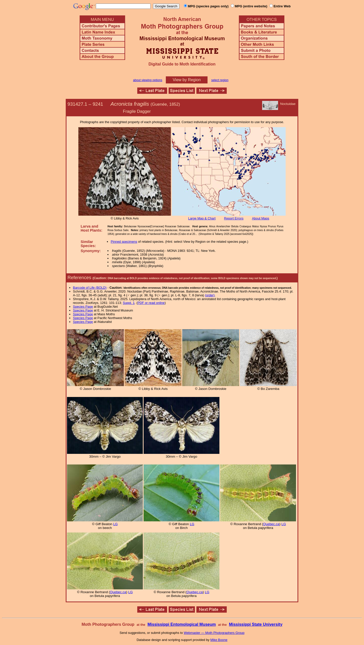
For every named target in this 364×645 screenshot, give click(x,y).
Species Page (83, 306)
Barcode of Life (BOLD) (90, 288)
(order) (210, 295)
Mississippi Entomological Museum (181, 624)
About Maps (260, 218)
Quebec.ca (271, 524)
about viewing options (147, 80)
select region (220, 80)
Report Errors (233, 218)
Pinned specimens (124, 241)
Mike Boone (219, 640)
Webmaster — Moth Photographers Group (214, 633)
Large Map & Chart (202, 218)
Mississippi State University (256, 624)
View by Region (187, 80)
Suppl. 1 (129, 303)
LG (115, 524)
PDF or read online (151, 303)
